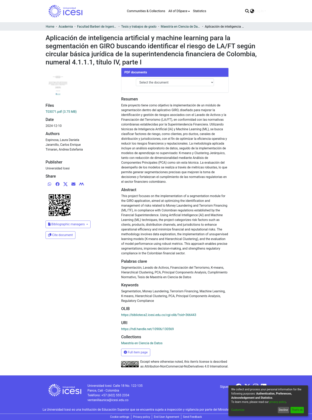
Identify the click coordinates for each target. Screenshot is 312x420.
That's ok (297, 409)
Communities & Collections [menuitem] (146, 11)
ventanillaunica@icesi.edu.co (107, 400)
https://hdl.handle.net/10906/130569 (147, 329)
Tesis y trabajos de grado (139, 26)
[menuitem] (179, 11)
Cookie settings (119, 416)
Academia (65, 26)
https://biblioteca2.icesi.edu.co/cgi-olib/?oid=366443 (158, 315)
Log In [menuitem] (259, 11)
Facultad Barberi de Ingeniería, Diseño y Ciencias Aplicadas (97, 26)
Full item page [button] (136, 352)
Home (50, 26)
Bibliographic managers (67, 224)
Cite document (60, 235)
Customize (237, 409)
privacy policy (277, 401)
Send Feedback (192, 416)
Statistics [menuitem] (199, 11)
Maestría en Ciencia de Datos (181, 26)
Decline (283, 409)
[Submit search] (247, 11)
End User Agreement (166, 416)
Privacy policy (141, 416)
